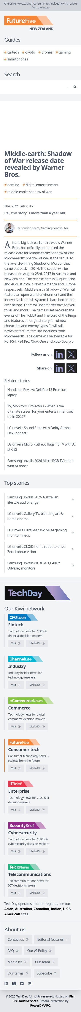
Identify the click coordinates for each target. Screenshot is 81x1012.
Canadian (41, 908)
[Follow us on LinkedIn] (59, 354)
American (12, 914)
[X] (14, 983)
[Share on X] (71, 368)
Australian (23, 908)
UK (65, 908)
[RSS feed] (29, 983)
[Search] (36, 87)
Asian (8, 908)
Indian (56, 908)
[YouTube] (22, 983)
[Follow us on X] (71, 354)
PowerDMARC (40, 1005)
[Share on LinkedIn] (59, 368)
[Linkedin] (6, 983)
